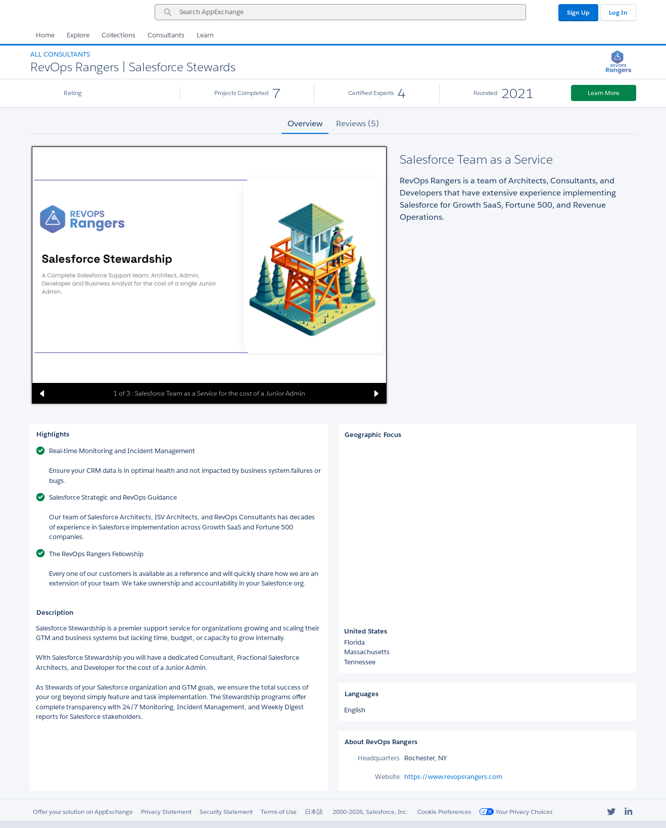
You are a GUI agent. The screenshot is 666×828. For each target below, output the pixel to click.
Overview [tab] (305, 123)
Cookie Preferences (444, 811)
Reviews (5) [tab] (357, 123)
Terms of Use (279, 811)
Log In (618, 12)
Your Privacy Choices (515, 811)
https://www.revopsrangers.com (453, 776)
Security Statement (226, 811)
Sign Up (578, 12)
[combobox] (340, 12)
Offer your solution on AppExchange (83, 811)
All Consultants (60, 54)
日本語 (314, 811)
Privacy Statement (166, 811)
